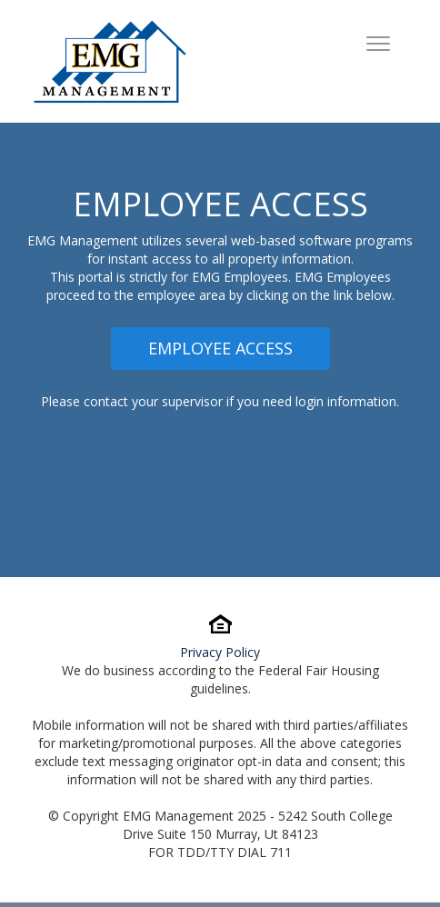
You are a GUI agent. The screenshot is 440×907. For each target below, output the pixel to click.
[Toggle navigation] (378, 45)
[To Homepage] (110, 61)
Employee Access (220, 348)
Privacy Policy (220, 652)
